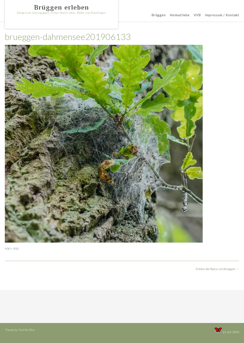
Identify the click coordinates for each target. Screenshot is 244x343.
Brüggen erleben (61, 7)
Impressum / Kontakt (222, 15)
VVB (197, 15)
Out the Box (26, 330)
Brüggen (158, 15)
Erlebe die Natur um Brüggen (217, 269)
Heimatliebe (180, 15)
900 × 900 (11, 248)
